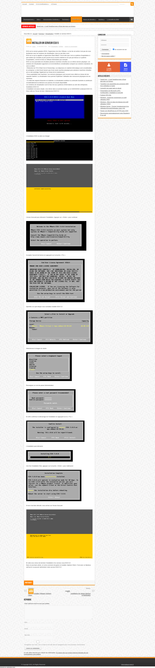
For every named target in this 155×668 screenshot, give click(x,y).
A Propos (54, 4)
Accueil (24, 4)
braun (33, 46)
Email (26, 628)
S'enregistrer (105, 53)
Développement (28, 19)
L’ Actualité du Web (113, 19)
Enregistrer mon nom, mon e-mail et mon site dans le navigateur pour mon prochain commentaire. (54, 644)
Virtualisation (76, 19)
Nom (25, 622)
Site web (27, 635)
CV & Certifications (42, 4)
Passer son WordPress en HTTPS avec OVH (114, 111)
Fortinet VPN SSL (105, 95)
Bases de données (89, 19)
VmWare (61, 46)
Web (39, 19)
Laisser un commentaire (71, 46)
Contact (31, 4)
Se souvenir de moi (120, 49)
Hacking (101, 19)
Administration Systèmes (51, 19)
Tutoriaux (41, 34)
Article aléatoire (131, 19)
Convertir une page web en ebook (110, 88)
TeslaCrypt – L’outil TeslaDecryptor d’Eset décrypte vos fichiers (56, 26)
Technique (66, 19)
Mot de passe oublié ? (108, 56)
